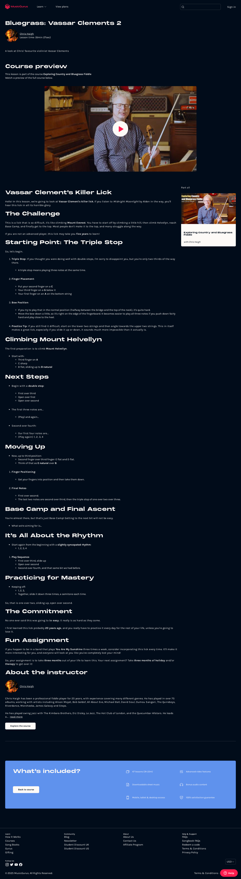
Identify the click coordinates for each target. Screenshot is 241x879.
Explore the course (20, 726)
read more (16, 716)
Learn (40, 6)
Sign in (231, 6)
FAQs (185, 837)
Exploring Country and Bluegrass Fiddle (208, 234)
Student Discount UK (76, 845)
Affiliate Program (133, 845)
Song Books (12, 845)
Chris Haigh (27, 33)
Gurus (8, 848)
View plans (62, 6)
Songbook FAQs (191, 841)
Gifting (9, 852)
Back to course (26, 789)
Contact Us (129, 841)
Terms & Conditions (194, 848)
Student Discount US (76, 848)
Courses (10, 841)
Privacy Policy (190, 852)
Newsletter (70, 841)
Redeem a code (191, 845)
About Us (128, 837)
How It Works (13, 837)
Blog (66, 837)
